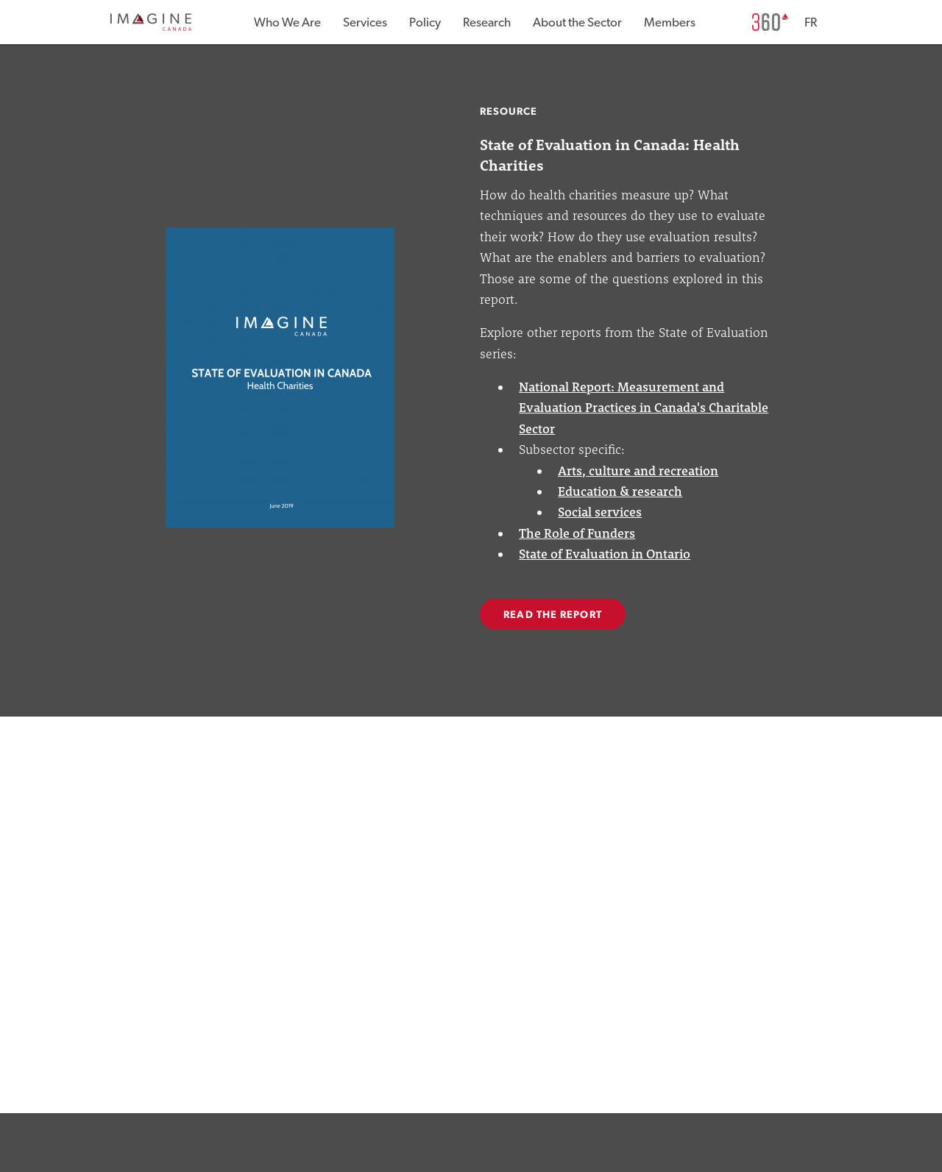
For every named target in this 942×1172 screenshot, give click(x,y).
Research (487, 22)
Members (669, 22)
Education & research (620, 491)
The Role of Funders (577, 533)
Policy (425, 22)
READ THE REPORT (552, 615)
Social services (600, 511)
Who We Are (287, 22)
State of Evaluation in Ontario (604, 553)
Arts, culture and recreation (638, 470)
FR (810, 22)
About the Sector (577, 22)
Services (365, 22)
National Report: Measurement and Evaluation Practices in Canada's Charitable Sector (643, 407)
